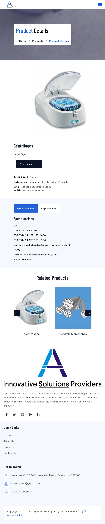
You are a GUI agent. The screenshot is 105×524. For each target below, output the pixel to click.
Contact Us (10, 452)
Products (9, 447)
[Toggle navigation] (100, 4)
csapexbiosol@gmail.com (25, 483)
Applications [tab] (49, 208)
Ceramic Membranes (73, 334)
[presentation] (17, 313)
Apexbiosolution (16, 514)
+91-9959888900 (21, 491)
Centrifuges (32, 334)
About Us (9, 441)
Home (21, 40)
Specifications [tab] (26, 208)
